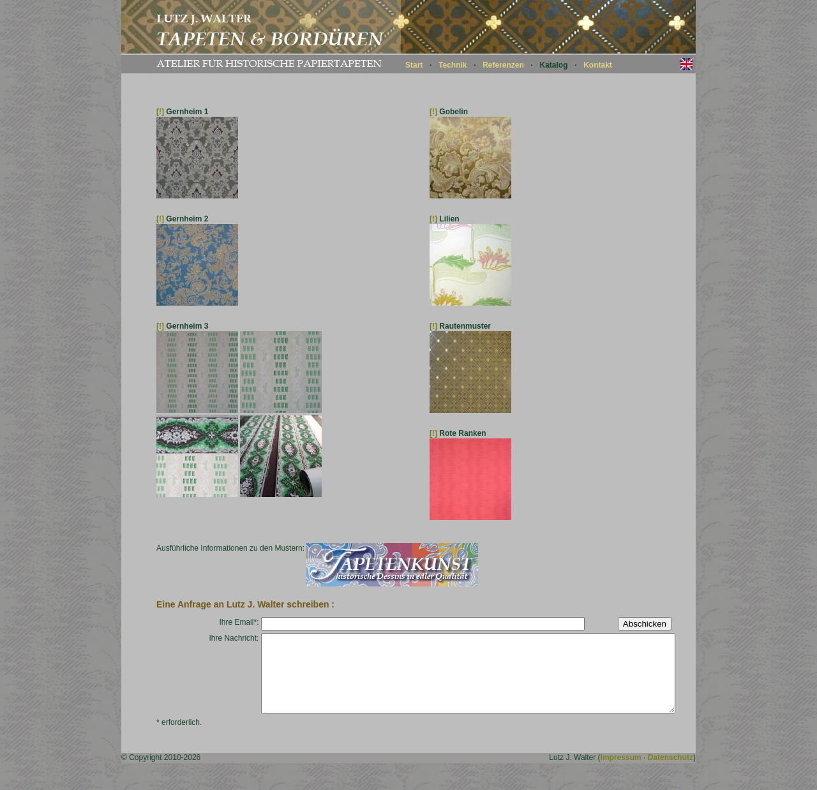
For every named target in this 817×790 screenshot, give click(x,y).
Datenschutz (670, 772)
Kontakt (597, 65)
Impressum (621, 772)
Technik (452, 65)
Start (414, 65)
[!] (160, 111)
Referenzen (503, 65)
